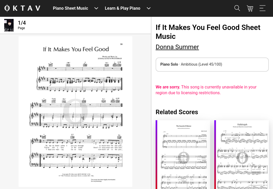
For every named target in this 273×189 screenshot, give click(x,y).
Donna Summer (177, 47)
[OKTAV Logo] (22, 8)
